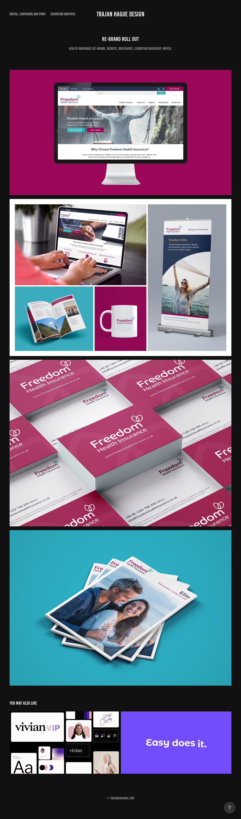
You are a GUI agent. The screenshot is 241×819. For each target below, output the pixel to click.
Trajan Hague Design (120, 14)
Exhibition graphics (62, 14)
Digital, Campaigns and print (28, 14)
